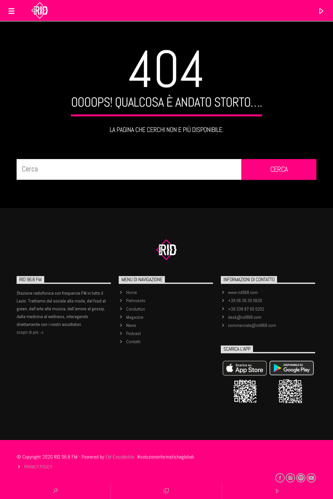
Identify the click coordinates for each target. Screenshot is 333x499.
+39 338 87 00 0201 (246, 309)
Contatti (133, 342)
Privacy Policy (38, 467)
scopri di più (30, 332)
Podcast (133, 333)
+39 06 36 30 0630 (245, 300)
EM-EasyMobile (119, 456)
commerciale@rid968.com (252, 325)
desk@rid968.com (244, 317)
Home (131, 292)
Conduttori (135, 309)
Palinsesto (135, 300)
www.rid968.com (243, 292)
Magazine (134, 317)
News (131, 325)
